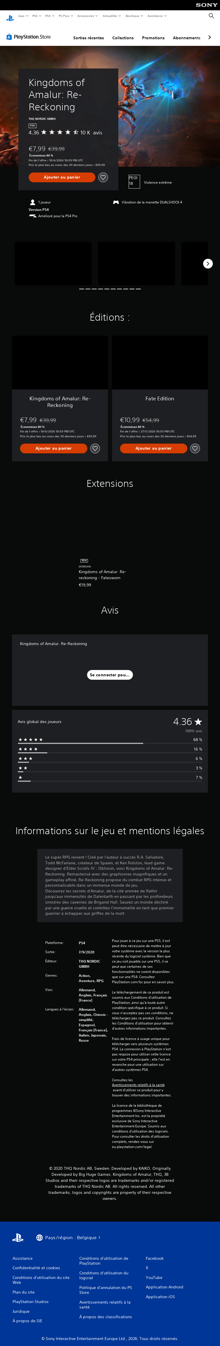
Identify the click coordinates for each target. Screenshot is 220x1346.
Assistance (155, 16)
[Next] (208, 258)
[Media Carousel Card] (53, 258)
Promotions (153, 32)
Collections (123, 32)
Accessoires (85, 16)
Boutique (132, 16)
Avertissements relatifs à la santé (138, 1079)
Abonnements (187, 32)
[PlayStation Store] (30, 31)
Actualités (110, 16)
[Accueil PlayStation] (10, 16)
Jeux (21, 16)
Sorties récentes (88, 32)
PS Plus (63, 16)
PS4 (48, 16)
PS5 (35, 16)
